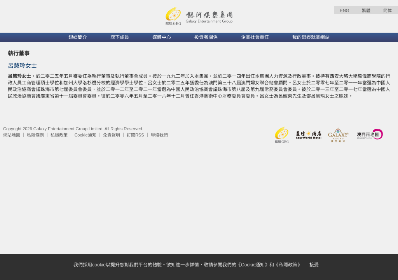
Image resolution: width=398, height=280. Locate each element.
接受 (314, 265)
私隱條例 (35, 135)
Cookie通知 (85, 135)
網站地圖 (11, 135)
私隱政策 (59, 135)
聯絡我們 (159, 135)
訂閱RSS (135, 135)
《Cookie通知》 (252, 265)
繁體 (366, 10)
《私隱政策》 (288, 265)
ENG (344, 10)
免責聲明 (111, 135)
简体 (387, 10)
